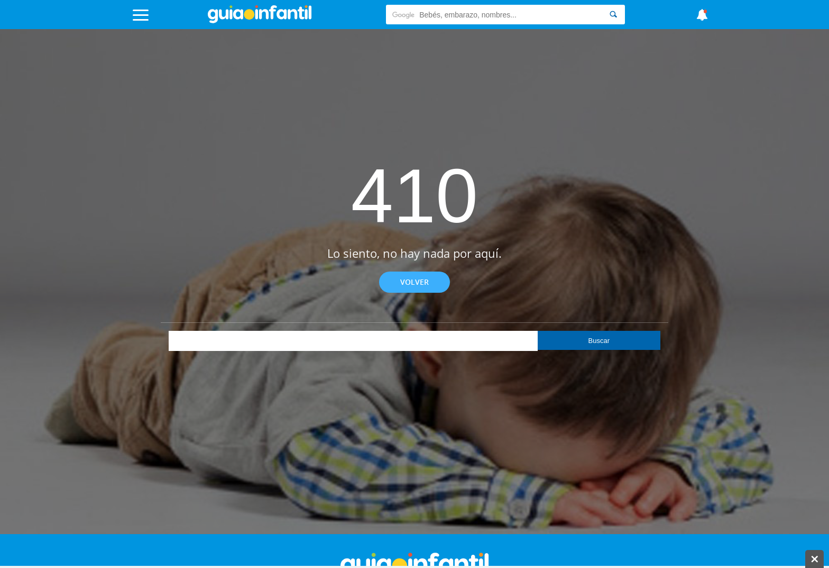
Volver (414, 282)
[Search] (613, 14)
